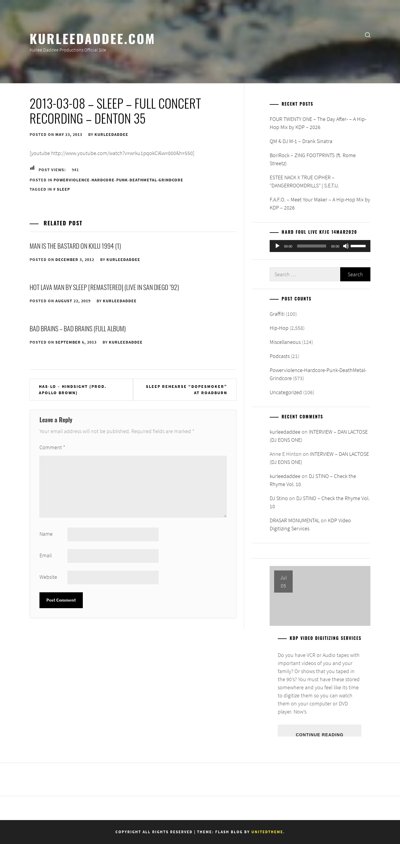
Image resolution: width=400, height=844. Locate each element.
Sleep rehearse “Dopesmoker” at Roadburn (186, 389)
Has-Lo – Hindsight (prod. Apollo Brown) (72, 389)
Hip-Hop (279, 327)
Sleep (63, 189)
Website (48, 576)
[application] (320, 246)
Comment (52, 447)
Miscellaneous (285, 341)
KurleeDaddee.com (92, 38)
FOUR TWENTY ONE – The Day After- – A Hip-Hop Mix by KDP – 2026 (318, 123)
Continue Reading (319, 734)
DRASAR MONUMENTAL (295, 520)
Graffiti (277, 313)
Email (45, 555)
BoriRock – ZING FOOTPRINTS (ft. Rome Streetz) (313, 159)
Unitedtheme (267, 831)
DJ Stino (279, 498)
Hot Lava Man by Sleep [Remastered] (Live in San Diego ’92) (104, 287)
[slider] (311, 246)
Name (46, 533)
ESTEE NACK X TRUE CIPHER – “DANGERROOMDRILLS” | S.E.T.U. (304, 181)
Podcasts (280, 356)
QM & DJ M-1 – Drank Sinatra (301, 141)
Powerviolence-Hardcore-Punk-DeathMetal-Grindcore (118, 180)
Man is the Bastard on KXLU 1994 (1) (75, 246)
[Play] (277, 246)
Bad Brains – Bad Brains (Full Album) (78, 328)
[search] (367, 35)
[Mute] (346, 246)
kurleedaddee (111, 134)
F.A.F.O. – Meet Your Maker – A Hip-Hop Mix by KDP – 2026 (320, 203)
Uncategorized (286, 392)
